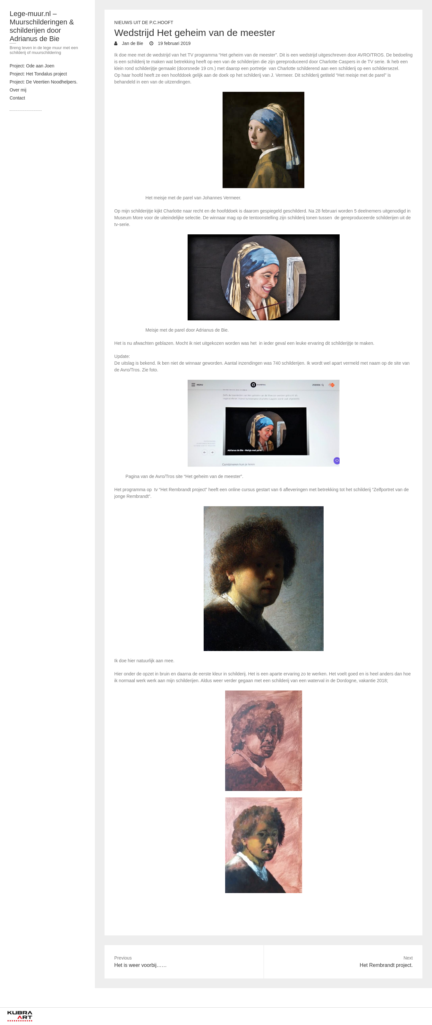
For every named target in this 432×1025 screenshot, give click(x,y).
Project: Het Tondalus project (38, 73)
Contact (17, 97)
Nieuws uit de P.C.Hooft (143, 22)
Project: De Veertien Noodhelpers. (44, 81)
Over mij (18, 89)
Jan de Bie (132, 43)
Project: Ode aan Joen (32, 65)
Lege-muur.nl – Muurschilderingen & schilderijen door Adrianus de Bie (42, 26)
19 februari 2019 (174, 43)
